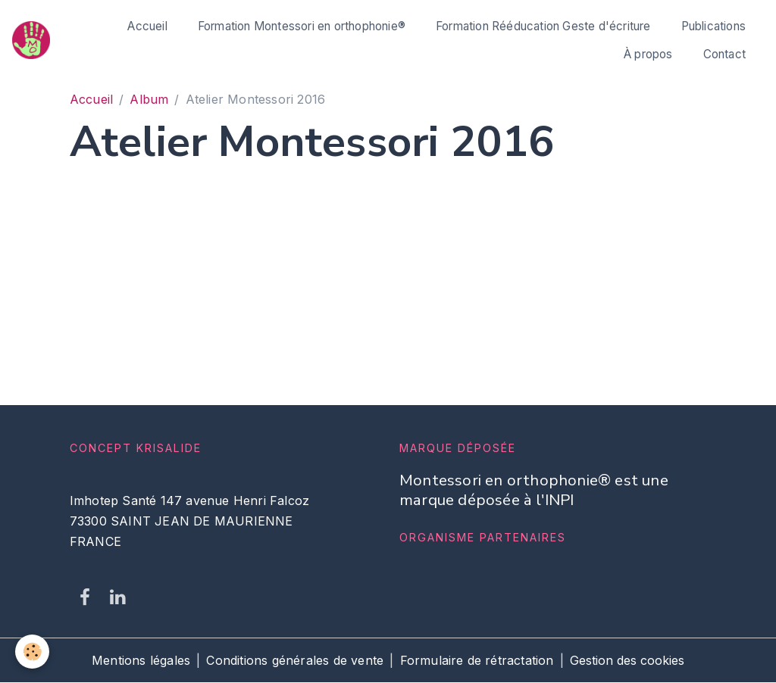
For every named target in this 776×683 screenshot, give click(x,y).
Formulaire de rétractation (477, 660)
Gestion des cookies (627, 660)
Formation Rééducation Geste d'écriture (543, 26)
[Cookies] (32, 652)
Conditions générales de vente (294, 660)
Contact (724, 54)
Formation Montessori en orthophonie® (301, 26)
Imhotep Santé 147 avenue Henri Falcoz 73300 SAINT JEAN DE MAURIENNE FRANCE (189, 521)
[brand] (31, 40)
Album (149, 99)
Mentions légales (141, 660)
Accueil (147, 26)
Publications (713, 26)
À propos (648, 54)
